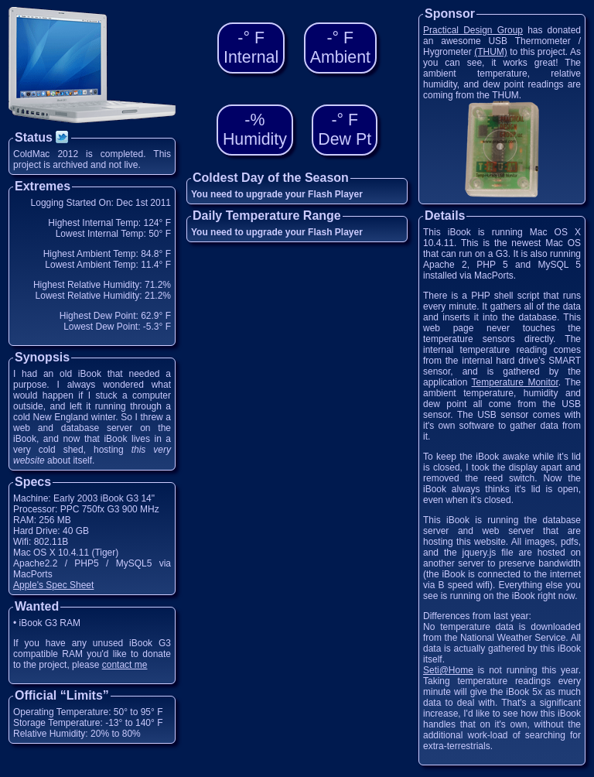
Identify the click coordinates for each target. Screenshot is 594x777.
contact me (125, 664)
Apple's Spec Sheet (53, 585)
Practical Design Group (473, 30)
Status (42, 137)
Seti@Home (448, 670)
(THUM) (490, 51)
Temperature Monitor (515, 382)
